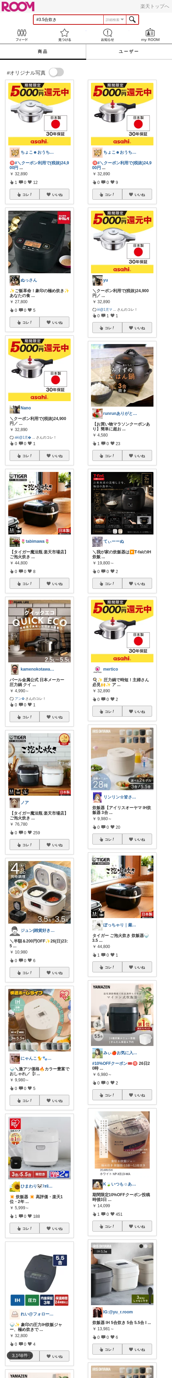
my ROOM (150, 34)
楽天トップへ (154, 6)
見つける (64, 34)
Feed (21, 34)
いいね (57, 194)
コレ (27, 194)
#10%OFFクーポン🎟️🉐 (115, 1063)
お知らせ (107, 34)
